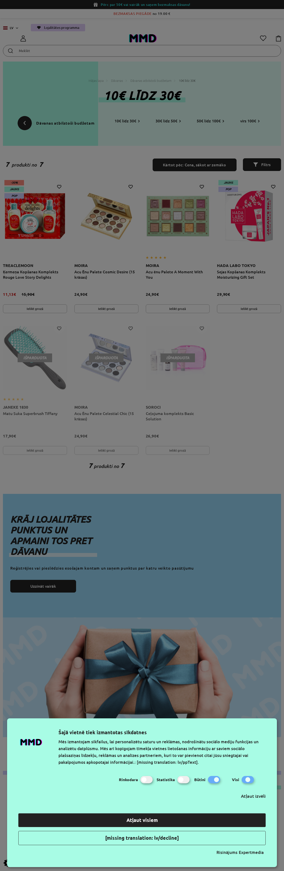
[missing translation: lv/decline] (142, 838)
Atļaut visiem (142, 820)
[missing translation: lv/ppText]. (168, 762)
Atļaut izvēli (253, 796)
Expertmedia (251, 852)
